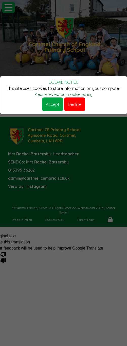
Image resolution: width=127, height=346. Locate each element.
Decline (74, 104)
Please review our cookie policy (63, 94)
